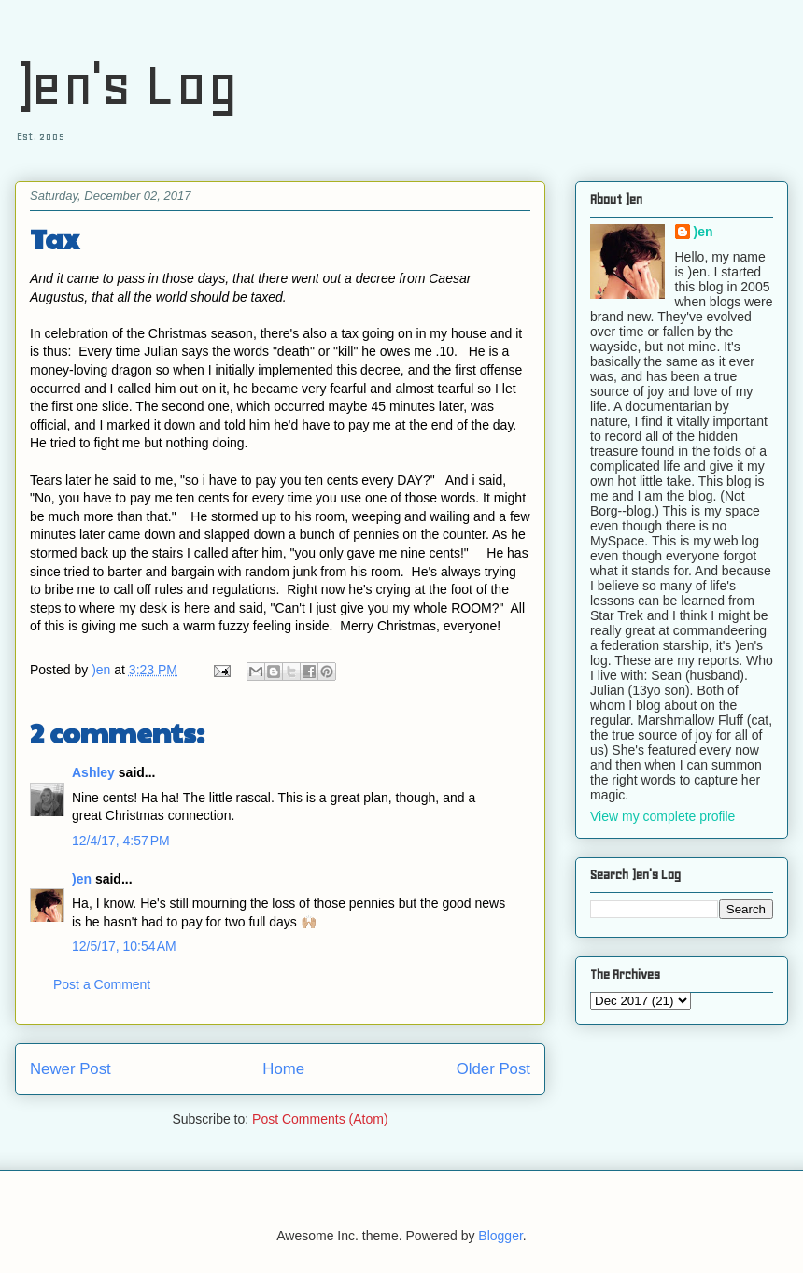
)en (82, 878)
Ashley (93, 772)
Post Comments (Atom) (319, 1118)
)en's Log (126, 84)
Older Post (493, 1069)
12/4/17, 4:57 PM (121, 840)
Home (283, 1069)
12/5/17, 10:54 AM (124, 946)
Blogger (500, 1235)
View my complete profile (662, 816)
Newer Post (70, 1069)
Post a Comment (101, 984)
